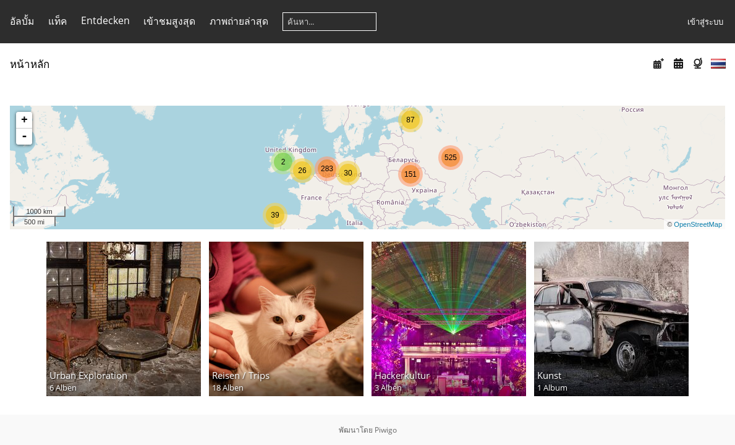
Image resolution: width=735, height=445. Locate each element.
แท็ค (57, 21)
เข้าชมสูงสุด (169, 21)
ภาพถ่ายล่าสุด (239, 21)
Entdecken (105, 20)
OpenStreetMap (698, 224)
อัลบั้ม (22, 21)
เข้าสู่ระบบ (705, 21)
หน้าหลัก (29, 64)
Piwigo (386, 430)
